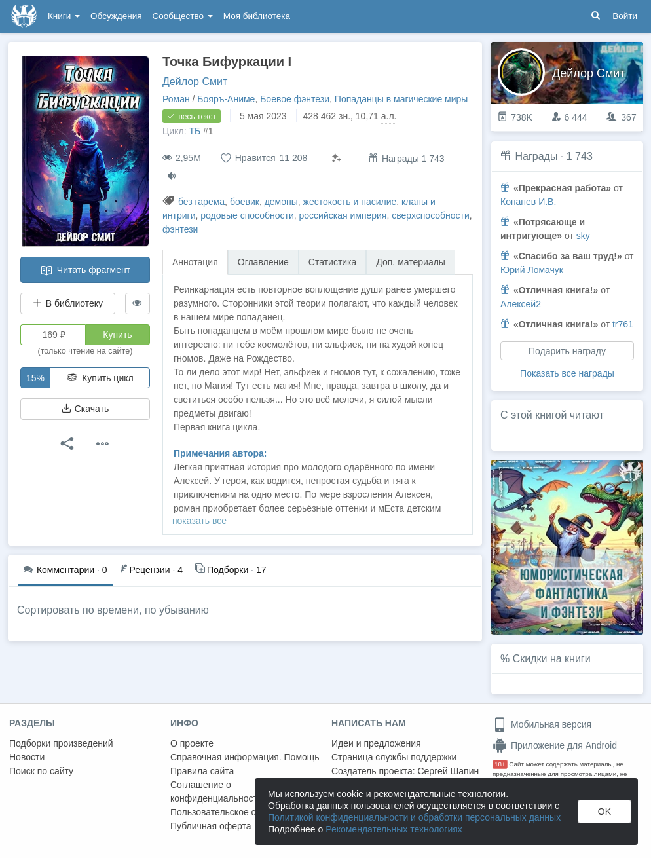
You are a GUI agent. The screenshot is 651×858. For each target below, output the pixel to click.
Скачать (85, 408)
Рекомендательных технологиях (394, 829)
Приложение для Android (555, 745)
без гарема (201, 201)
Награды (536, 156)
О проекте (192, 743)
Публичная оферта (210, 826)
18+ (500, 764)
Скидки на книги (552, 658)
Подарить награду (567, 351)
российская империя (343, 215)
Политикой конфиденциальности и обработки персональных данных (414, 817)
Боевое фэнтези (294, 99)
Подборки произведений (61, 743)
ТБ (194, 131)
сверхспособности (431, 215)
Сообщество (183, 16)
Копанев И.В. (528, 201)
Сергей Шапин (448, 771)
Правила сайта (202, 771)
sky (583, 236)
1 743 (580, 156)
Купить (117, 334)
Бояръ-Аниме (226, 99)
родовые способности (246, 215)
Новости (27, 757)
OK (604, 811)
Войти (624, 16)
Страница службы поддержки (393, 757)
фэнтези (180, 229)
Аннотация (195, 262)
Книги (64, 16)
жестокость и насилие (350, 201)
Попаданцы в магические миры (401, 99)
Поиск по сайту (41, 771)
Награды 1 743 (406, 158)
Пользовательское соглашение (236, 812)
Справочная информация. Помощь (245, 757)
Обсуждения (115, 16)
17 (231, 569)
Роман (176, 99)
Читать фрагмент (85, 270)
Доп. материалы (410, 262)
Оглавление (263, 262)
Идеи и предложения (376, 743)
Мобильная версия (542, 724)
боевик (244, 201)
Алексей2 (520, 304)
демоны (281, 201)
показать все (199, 520)
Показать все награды (567, 373)
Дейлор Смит (194, 81)
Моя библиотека (256, 16)
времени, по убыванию (153, 610)
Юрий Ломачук (531, 270)
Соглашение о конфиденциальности (216, 791)
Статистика (332, 262)
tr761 (622, 324)
